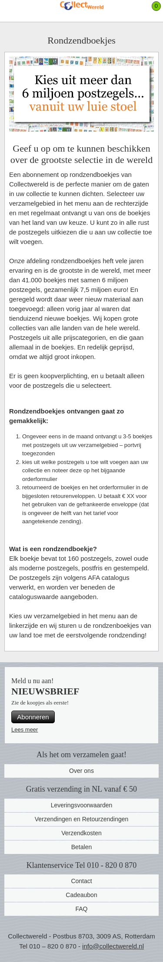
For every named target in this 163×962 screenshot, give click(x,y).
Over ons (81, 770)
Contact (81, 880)
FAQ (81, 908)
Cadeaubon (81, 894)
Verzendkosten (81, 833)
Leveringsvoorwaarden (82, 805)
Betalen (81, 846)
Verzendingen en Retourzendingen (82, 819)
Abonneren (33, 717)
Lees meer (24, 729)
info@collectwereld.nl (113, 946)
